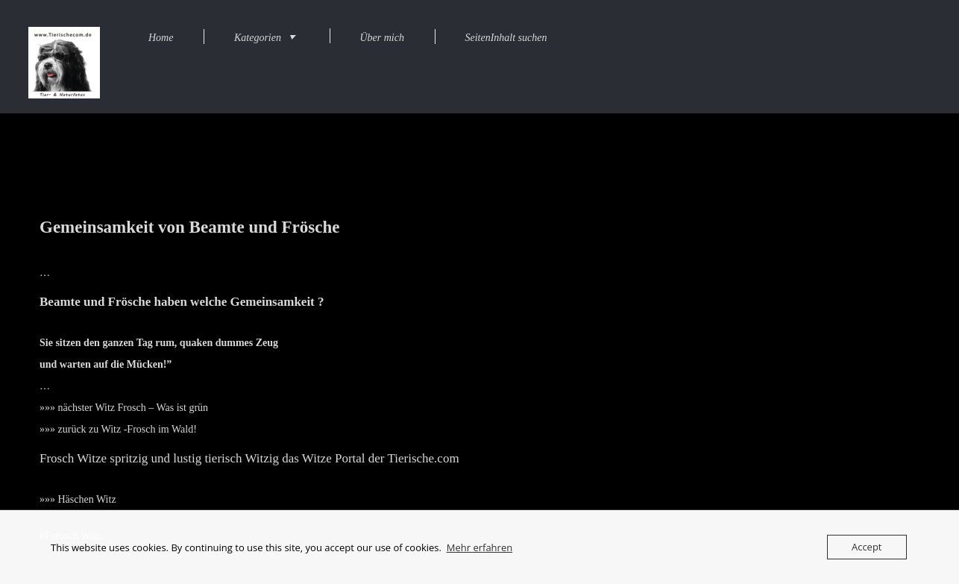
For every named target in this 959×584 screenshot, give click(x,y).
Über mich (381, 37)
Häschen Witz (87, 499)
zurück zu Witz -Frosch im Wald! (127, 429)
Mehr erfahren (479, 547)
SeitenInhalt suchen (506, 37)
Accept (867, 546)
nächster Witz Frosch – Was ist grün (133, 407)
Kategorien (257, 37)
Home (160, 37)
